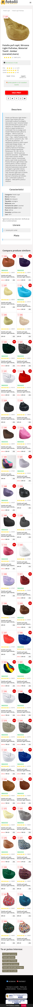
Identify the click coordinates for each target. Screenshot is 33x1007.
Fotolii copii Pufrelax (18, 10)
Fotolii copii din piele (9, 971)
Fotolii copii (6, 10)
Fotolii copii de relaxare (10, 964)
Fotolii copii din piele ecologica (13, 967)
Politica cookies (22, 989)
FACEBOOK (11, 981)
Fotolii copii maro (8, 957)
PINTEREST (21, 981)
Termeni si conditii (13, 987)
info (14, 280)
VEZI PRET (16, 92)
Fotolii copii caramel (9, 954)
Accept (23, 1005)
